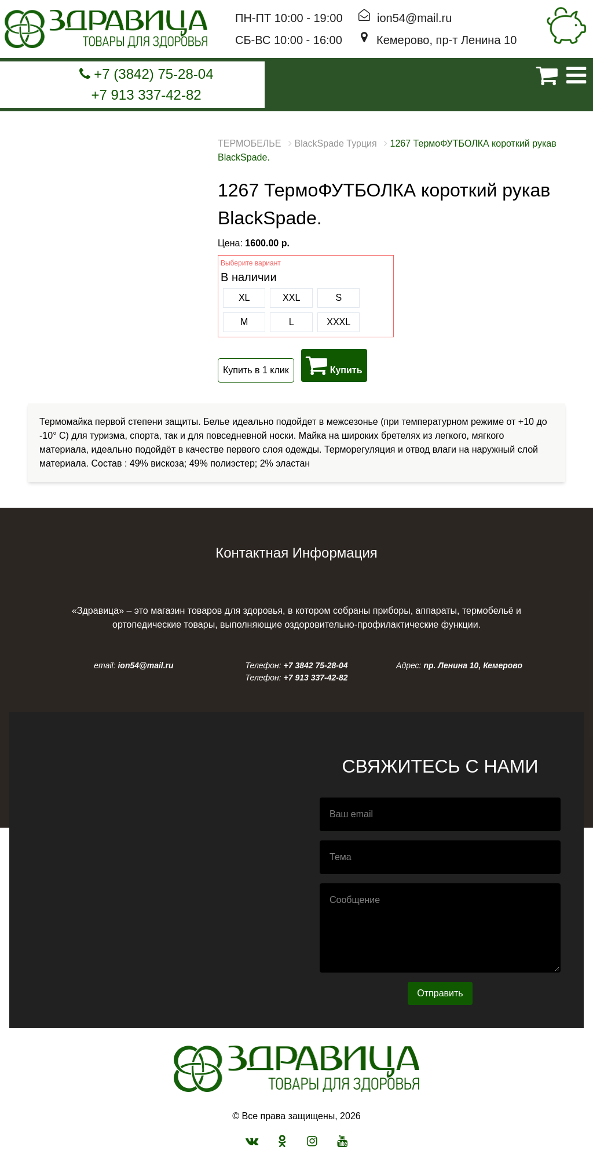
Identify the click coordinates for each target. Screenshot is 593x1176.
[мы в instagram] (312, 1141)
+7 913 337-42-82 (146, 95)
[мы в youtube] (342, 1141)
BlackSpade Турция (335, 143)
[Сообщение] (440, 928)
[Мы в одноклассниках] (282, 1141)
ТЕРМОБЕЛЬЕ (249, 143)
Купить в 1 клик (256, 370)
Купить (334, 365)
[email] (440, 814)
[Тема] (440, 857)
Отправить (440, 993)
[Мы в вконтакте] (252, 1141)
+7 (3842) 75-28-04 (146, 74)
